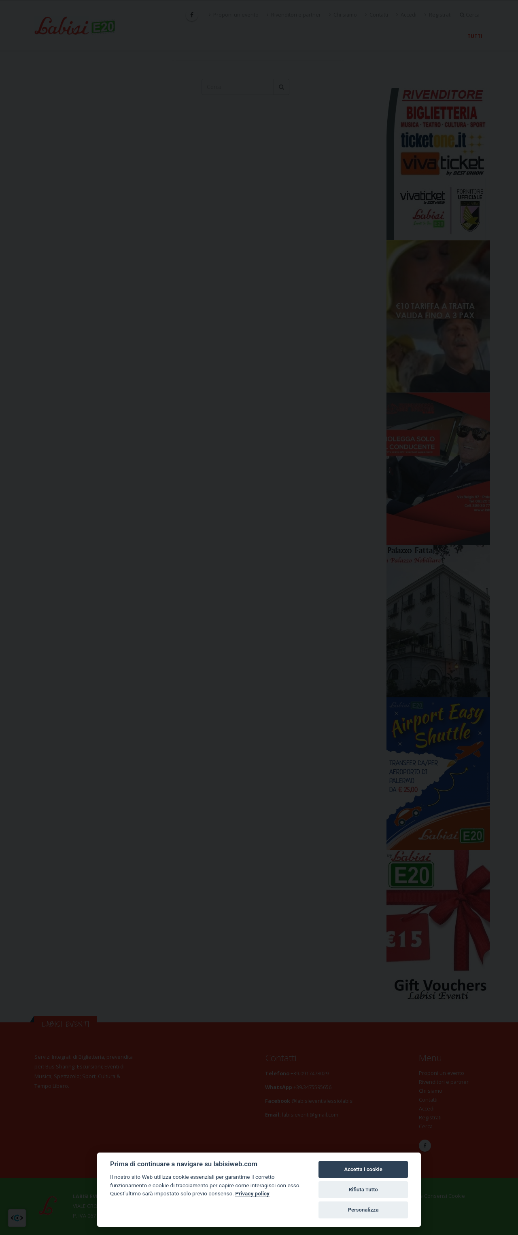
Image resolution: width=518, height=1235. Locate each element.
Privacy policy (252, 1193)
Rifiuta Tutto (363, 1189)
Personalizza (363, 1210)
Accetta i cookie (363, 1169)
